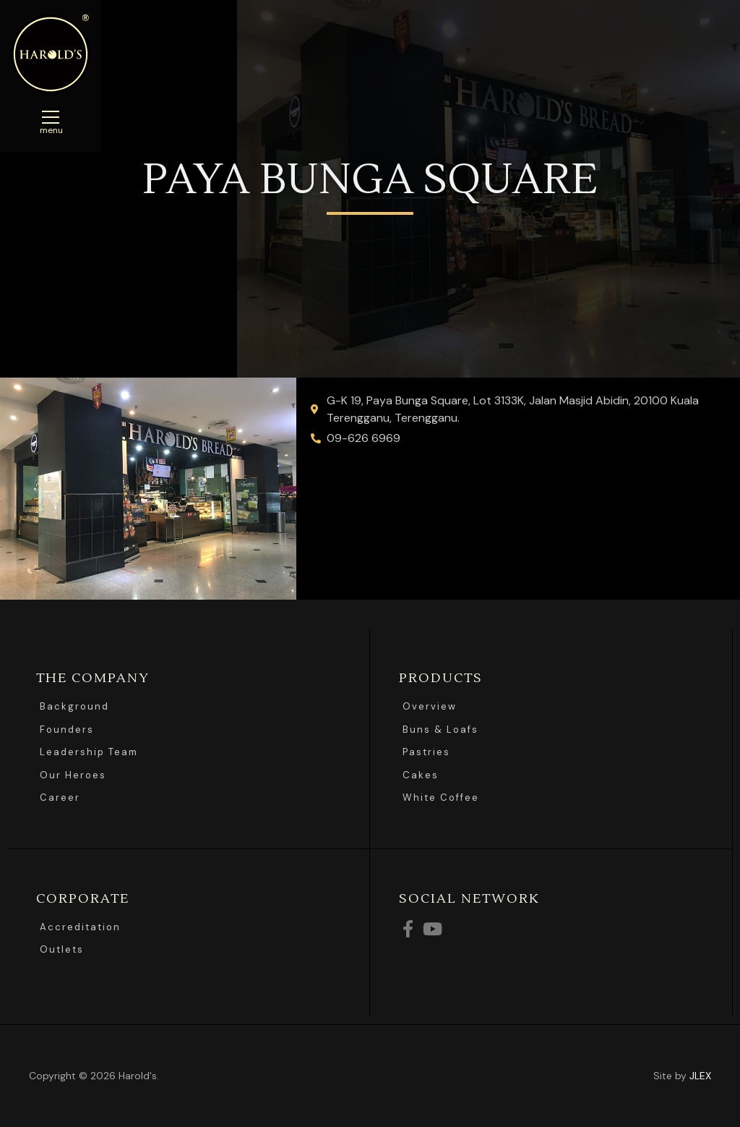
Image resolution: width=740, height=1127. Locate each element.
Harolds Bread (50, 54)
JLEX (700, 1075)
